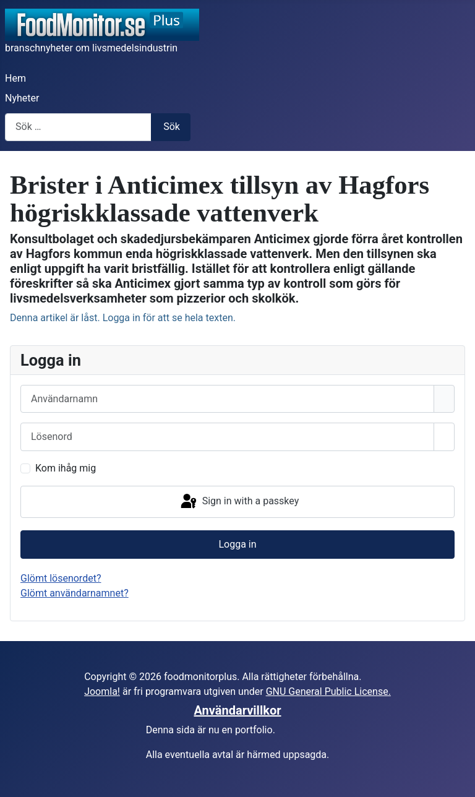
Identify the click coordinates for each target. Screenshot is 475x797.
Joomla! (102, 691)
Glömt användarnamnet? (74, 593)
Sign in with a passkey (239, 502)
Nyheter (22, 98)
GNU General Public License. (328, 691)
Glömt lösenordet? (60, 578)
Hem (15, 78)
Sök (171, 126)
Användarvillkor (237, 710)
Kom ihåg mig (65, 468)
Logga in (237, 544)
